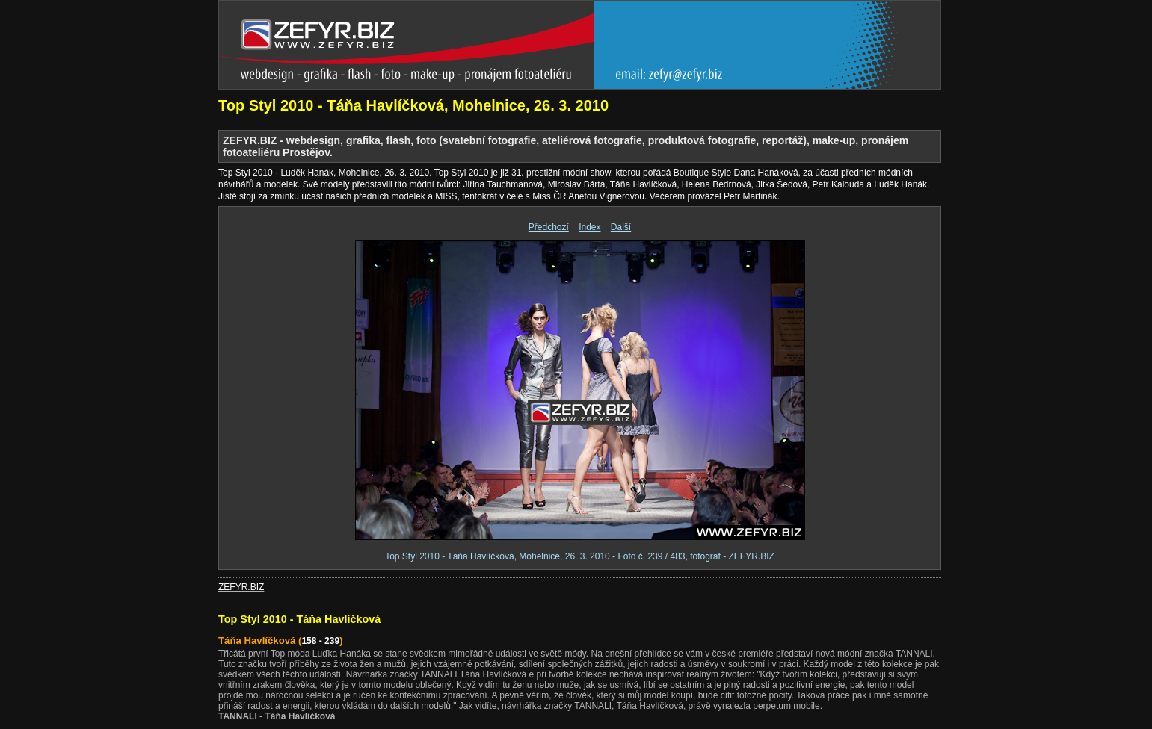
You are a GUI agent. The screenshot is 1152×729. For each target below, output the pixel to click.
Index (589, 227)
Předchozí (549, 227)
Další (621, 227)
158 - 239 (320, 641)
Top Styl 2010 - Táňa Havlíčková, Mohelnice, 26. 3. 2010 (413, 105)
